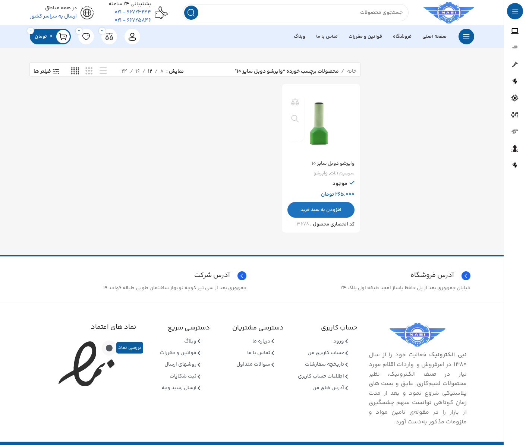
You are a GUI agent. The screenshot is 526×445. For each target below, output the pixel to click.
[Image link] (417, 339)
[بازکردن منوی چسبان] (466, 41)
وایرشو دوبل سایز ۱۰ (331, 166)
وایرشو (320, 176)
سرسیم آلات (342, 176)
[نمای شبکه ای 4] (75, 76)
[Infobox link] (140, 280)
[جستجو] (291, 14)
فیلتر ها (42, 76)
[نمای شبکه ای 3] (89, 76)
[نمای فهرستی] (103, 76)
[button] (322, 213)
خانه (351, 76)
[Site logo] (443, 15)
